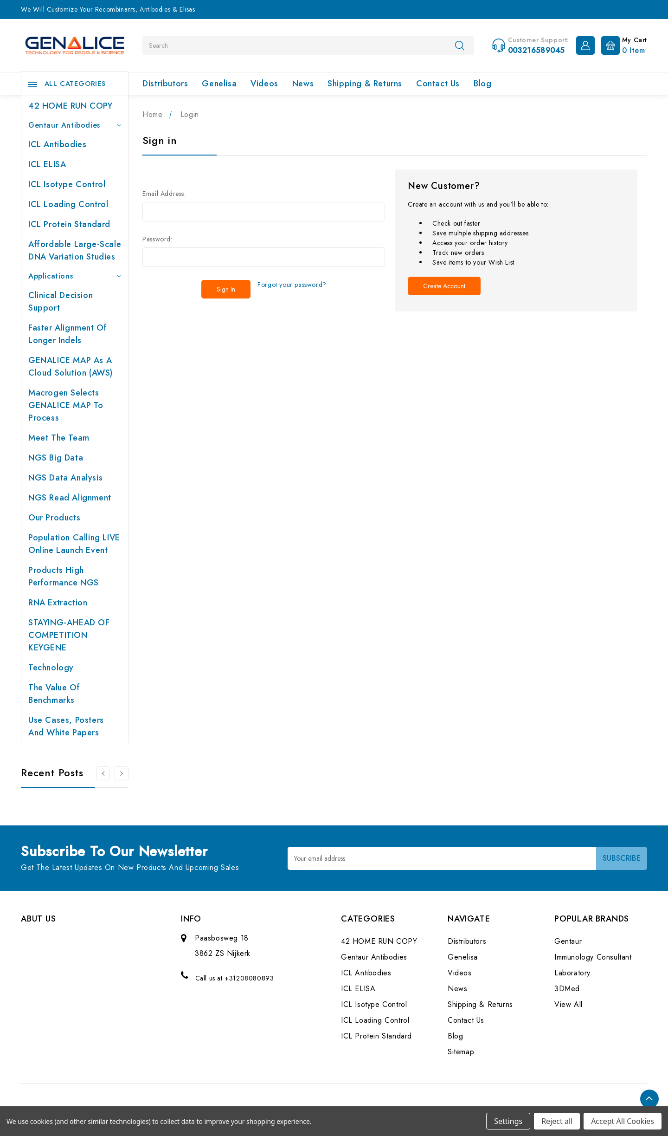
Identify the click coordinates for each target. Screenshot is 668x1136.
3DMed (567, 988)
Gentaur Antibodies (74, 125)
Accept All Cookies (622, 1121)
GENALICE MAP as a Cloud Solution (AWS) (70, 366)
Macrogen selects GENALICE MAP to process (65, 405)
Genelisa (219, 84)
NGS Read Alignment (69, 498)
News (303, 84)
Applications (74, 276)
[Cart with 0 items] (622, 44)
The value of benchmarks (54, 694)
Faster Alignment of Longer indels (67, 334)
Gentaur (568, 941)
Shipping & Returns (365, 84)
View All (568, 1004)
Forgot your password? (292, 284)
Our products (54, 518)
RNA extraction (57, 603)
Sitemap (461, 1051)
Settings (508, 1121)
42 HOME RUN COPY (70, 106)
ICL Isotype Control (66, 184)
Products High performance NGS (63, 576)
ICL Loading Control (68, 204)
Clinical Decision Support (60, 301)
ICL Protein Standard (69, 224)
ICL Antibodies (57, 144)
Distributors (165, 84)
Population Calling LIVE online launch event (74, 544)
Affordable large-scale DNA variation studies (74, 250)
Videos (264, 84)
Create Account (444, 286)
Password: (157, 239)
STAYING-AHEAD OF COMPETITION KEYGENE (69, 635)
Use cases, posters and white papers (66, 726)
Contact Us (438, 84)
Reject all (556, 1121)
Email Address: (164, 193)
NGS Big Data (55, 458)
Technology (51, 668)
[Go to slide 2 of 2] (103, 773)
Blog (482, 84)
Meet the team (59, 438)
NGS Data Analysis (65, 478)
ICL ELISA (47, 164)
